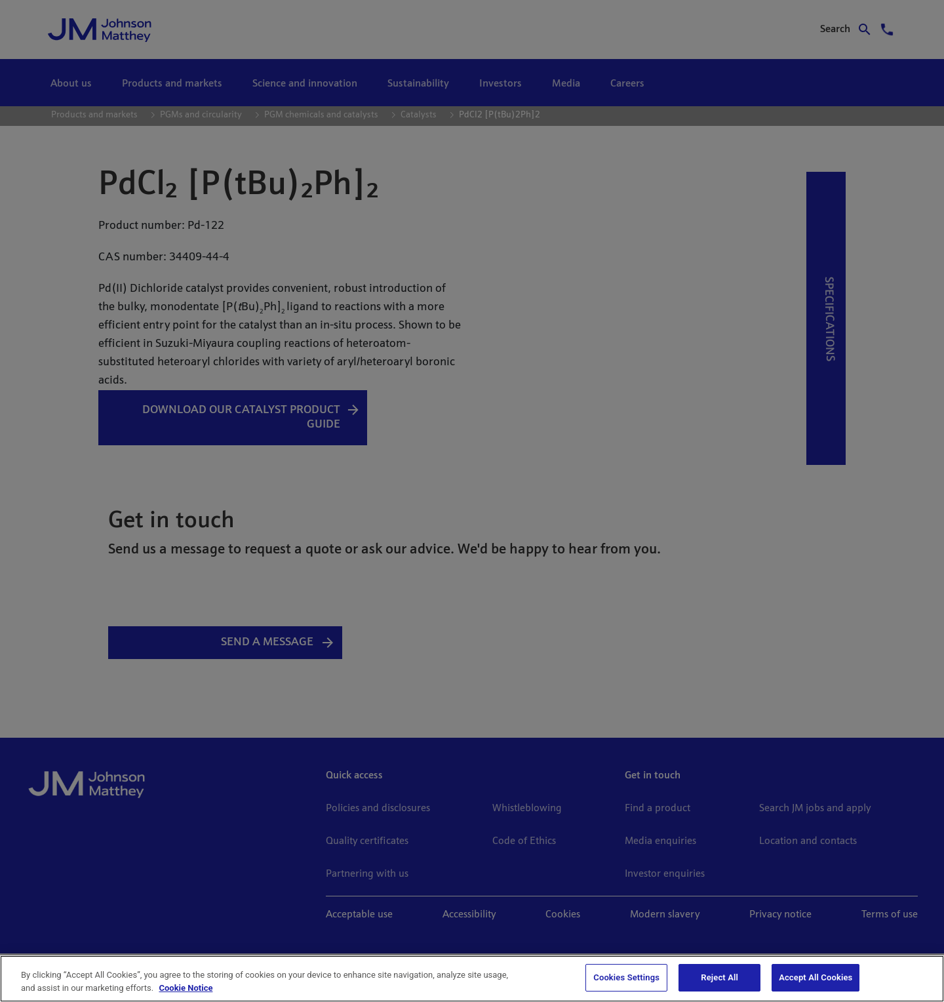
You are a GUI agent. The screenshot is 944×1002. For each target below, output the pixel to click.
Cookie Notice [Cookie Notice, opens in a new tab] (185, 988)
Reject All (719, 977)
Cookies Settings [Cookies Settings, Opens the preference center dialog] (626, 977)
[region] (472, 978)
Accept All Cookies (815, 977)
